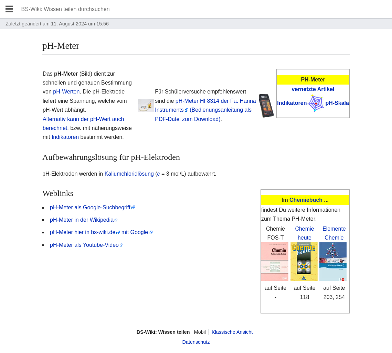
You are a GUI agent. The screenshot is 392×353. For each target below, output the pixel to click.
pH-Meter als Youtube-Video (84, 245)
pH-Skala (337, 103)
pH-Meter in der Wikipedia (82, 220)
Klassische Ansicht (232, 332)
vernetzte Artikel (313, 89)
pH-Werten (66, 92)
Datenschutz (196, 342)
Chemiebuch (305, 200)
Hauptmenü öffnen (9, 9)
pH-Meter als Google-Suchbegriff (90, 207)
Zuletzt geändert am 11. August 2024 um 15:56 (57, 23)
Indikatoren (292, 103)
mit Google (134, 232)
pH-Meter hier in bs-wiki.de (82, 232)
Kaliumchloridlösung (129, 174)
